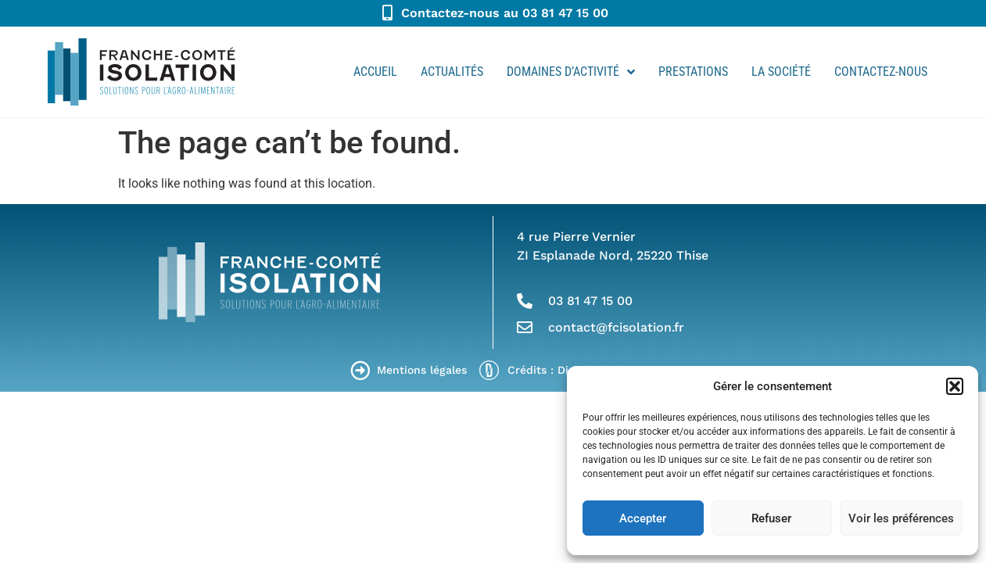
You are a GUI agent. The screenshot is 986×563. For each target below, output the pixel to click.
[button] (955, 386)
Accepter (642, 518)
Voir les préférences (901, 518)
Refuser (771, 518)
